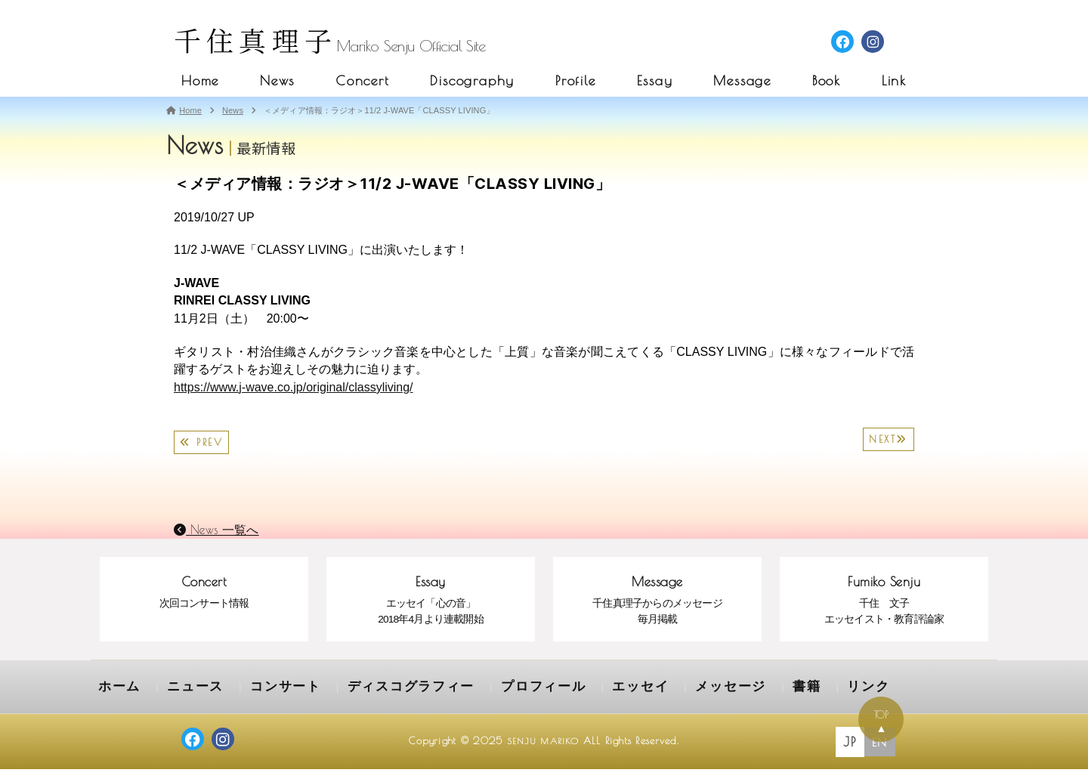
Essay (655, 80)
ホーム (115, 702)
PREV (201, 442)
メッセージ (647, 702)
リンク (770, 702)
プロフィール (483, 702)
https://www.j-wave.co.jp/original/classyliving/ (293, 387)
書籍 (714, 702)
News (277, 80)
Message (742, 80)
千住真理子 (255, 39)
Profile (575, 80)
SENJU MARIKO (543, 753)
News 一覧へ (216, 529)
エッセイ (568, 702)
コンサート (262, 702)
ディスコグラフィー (369, 702)
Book (826, 80)
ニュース (182, 702)
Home (200, 80)
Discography (472, 80)
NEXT (888, 439)
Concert (362, 80)
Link (894, 80)
